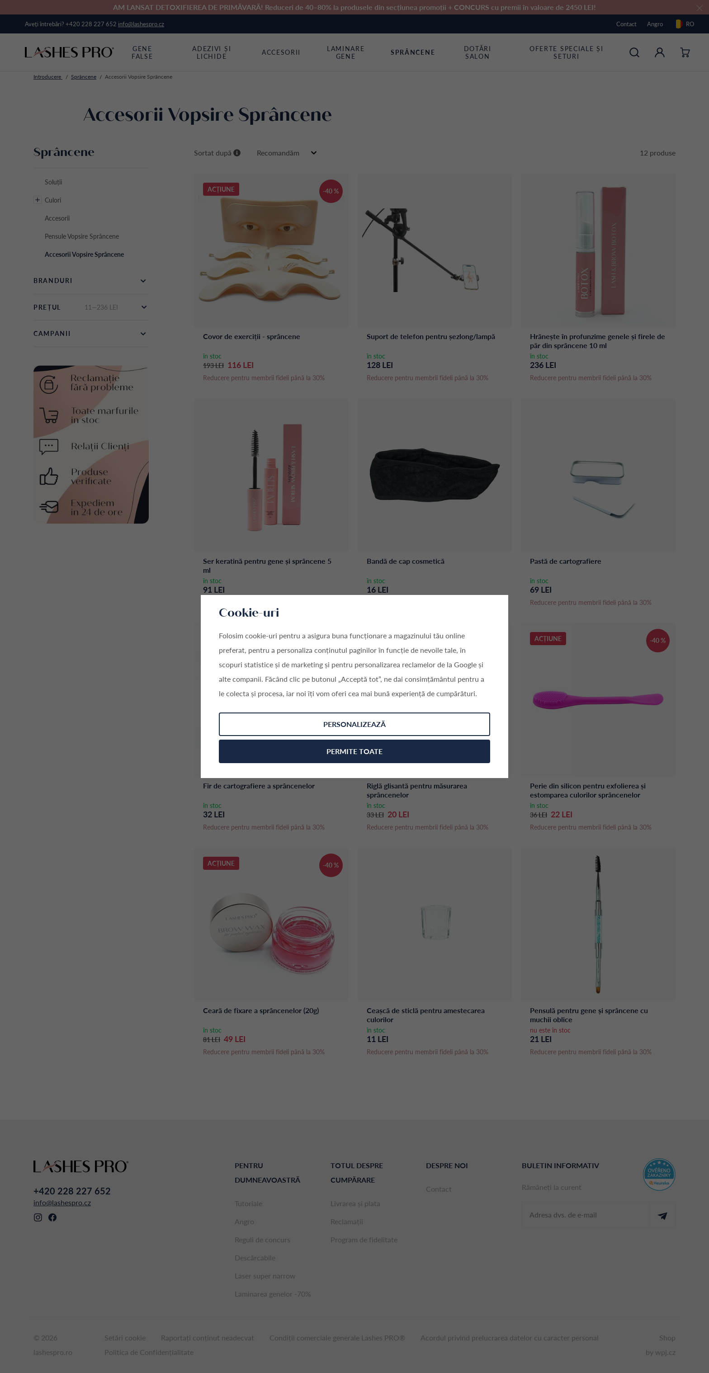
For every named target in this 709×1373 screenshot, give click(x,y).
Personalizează (354, 724)
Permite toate (354, 751)
